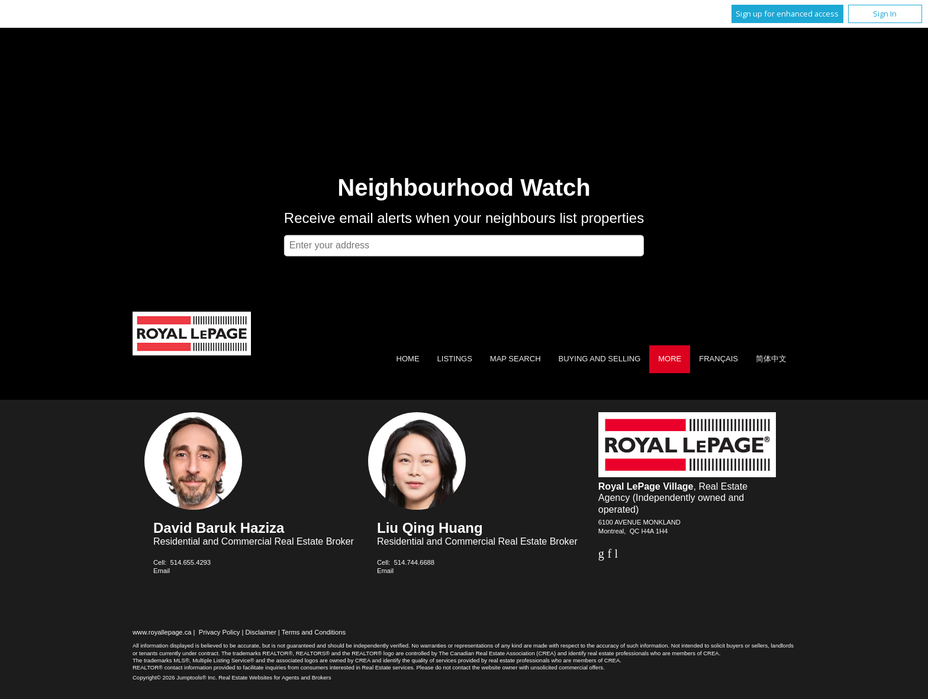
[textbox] (464, 245)
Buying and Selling (600, 358)
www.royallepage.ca (162, 632)
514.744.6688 (414, 562)
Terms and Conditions (314, 632)
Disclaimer (261, 632)
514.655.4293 (190, 562)
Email (161, 570)
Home (408, 358)
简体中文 (771, 358)
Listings (454, 358)
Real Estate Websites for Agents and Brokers (274, 677)
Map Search (515, 358)
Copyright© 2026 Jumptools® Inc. (175, 677)
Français (718, 358)
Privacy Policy (219, 632)
